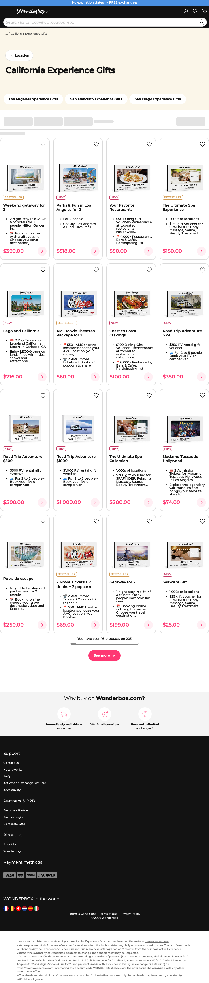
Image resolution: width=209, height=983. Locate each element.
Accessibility (12, 790)
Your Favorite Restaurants (121, 207)
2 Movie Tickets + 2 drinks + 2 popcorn (73, 584)
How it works (12, 769)
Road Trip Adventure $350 (182, 333)
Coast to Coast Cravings (122, 333)
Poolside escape (18, 579)
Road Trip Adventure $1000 (76, 458)
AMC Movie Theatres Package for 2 (75, 333)
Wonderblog (12, 851)
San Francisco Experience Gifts (96, 99)
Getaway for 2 (122, 582)
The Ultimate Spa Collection (125, 458)
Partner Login (13, 817)
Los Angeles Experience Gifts (33, 99)
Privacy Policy (130, 913)
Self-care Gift (175, 582)
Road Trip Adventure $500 (23, 458)
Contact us (11, 763)
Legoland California (21, 331)
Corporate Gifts (14, 824)
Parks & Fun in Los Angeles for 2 (73, 207)
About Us (10, 844)
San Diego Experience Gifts (158, 99)
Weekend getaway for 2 (24, 207)
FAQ (6, 776)
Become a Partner (16, 810)
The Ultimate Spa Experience (179, 207)
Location (22, 55)
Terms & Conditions (82, 913)
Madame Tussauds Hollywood (180, 458)
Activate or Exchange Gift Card (24, 783)
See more (102, 655)
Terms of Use (108, 913)
